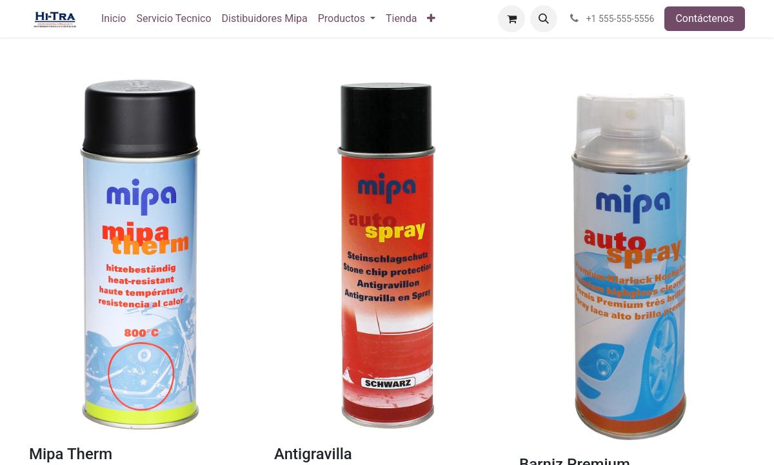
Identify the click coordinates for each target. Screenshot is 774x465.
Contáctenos (704, 18)
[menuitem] (113, 19)
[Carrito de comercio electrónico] (511, 18)
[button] (543, 18)
